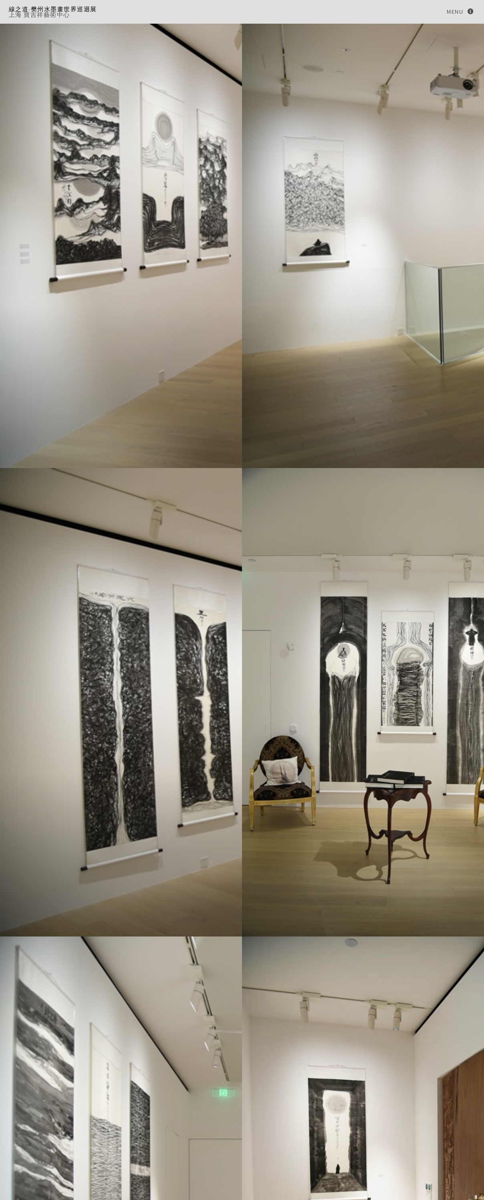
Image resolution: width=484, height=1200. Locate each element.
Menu (455, 11)
